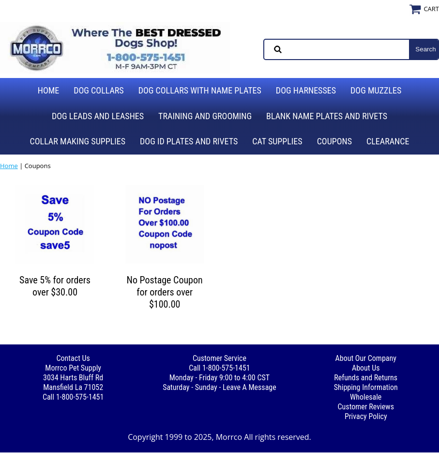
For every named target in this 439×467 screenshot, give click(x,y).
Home (49, 90)
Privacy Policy (366, 416)
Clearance (387, 141)
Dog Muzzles (375, 90)
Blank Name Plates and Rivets (326, 116)
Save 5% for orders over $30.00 (55, 286)
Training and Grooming (205, 116)
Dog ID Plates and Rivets (189, 141)
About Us (366, 368)
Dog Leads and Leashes (98, 116)
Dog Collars (98, 90)
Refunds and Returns (365, 377)
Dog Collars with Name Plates (199, 90)
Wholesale (365, 397)
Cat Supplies (277, 141)
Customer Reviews (366, 406)
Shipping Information (366, 387)
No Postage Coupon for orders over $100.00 (165, 292)
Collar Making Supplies (77, 141)
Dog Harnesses (306, 90)
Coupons (334, 141)
